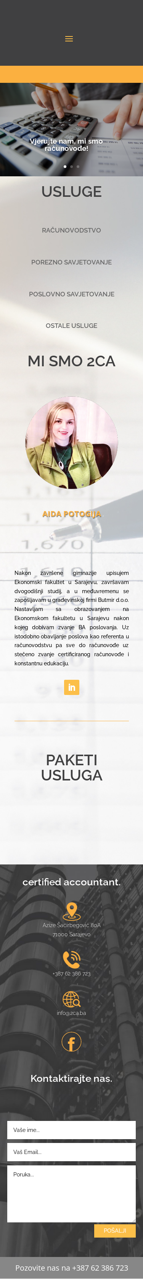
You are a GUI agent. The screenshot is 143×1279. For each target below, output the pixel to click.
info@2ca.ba (71, 1013)
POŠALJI (115, 1230)
